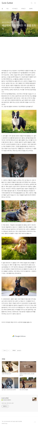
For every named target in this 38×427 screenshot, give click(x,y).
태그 (8, 8)
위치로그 (23, 8)
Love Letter (7, 3)
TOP (35, 422)
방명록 (30, 8)
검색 (31, 3)
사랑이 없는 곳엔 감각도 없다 (8, 403)
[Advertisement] (19, 55)
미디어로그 (15, 8)
